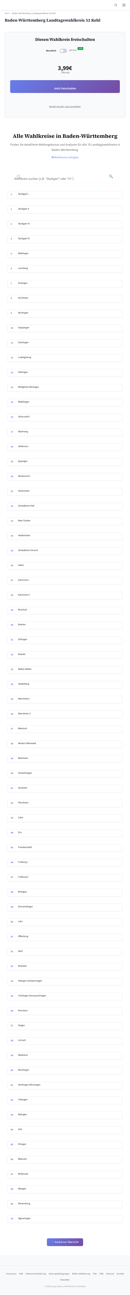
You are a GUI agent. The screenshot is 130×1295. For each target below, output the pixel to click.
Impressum (11, 1273)
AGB (21, 1273)
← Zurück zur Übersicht (65, 1242)
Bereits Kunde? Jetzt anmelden (65, 106)
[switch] (63, 51)
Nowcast (110, 1273)
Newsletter (65, 1279)
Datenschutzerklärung (36, 1273)
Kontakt (120, 1273)
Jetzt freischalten (65, 88)
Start (7, 13)
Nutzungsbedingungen (59, 1273)
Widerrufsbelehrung (81, 1273)
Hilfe (101, 1273)
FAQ (95, 1273)
